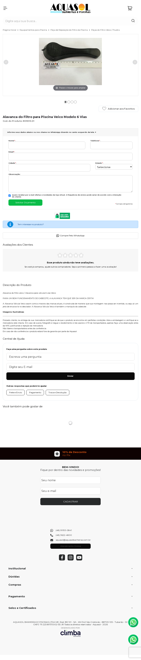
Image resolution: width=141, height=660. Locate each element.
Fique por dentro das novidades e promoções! (70, 470)
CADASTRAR (70, 501)
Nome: (12, 141)
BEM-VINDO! (70, 467)
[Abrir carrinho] (132, 8)
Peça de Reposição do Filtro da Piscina (69, 30)
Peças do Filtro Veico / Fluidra (105, 30)
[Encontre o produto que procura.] (133, 21)
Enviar (70, 376)
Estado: (99, 163)
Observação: (14, 174)
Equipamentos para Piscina (34, 30)
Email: (11, 152)
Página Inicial (10, 30)
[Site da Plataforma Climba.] (70, 632)
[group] (70, 454)
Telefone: (95, 141)
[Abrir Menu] (5, 8)
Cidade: (12, 163)
